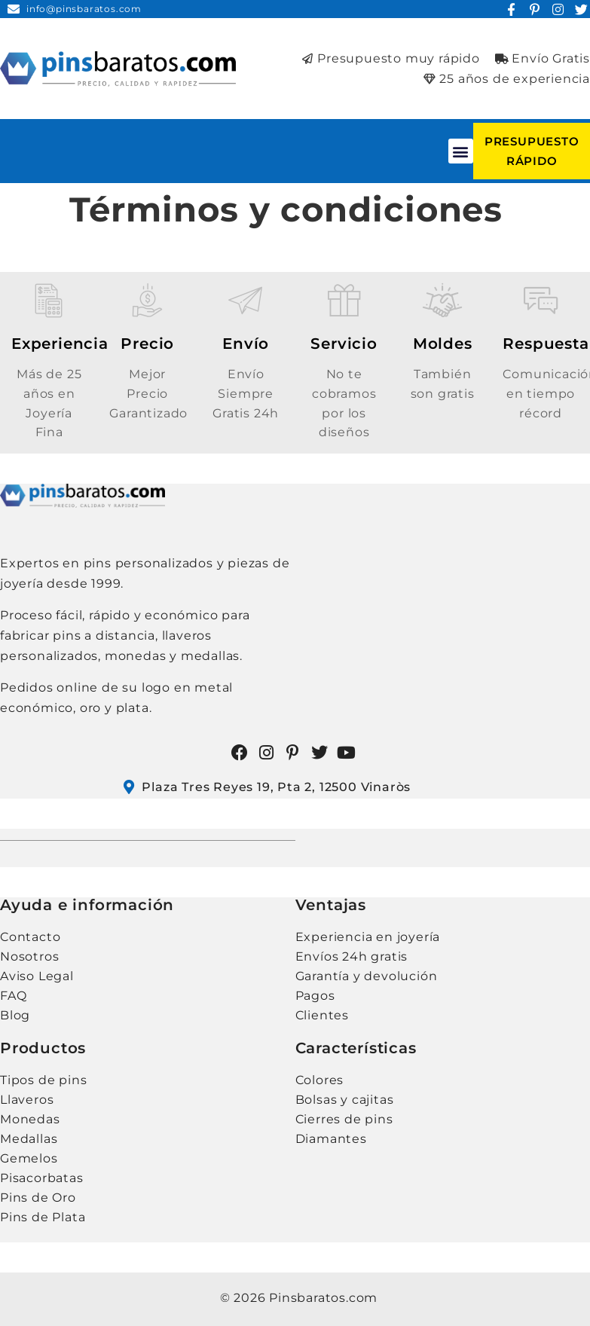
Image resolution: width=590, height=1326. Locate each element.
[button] (461, 151)
